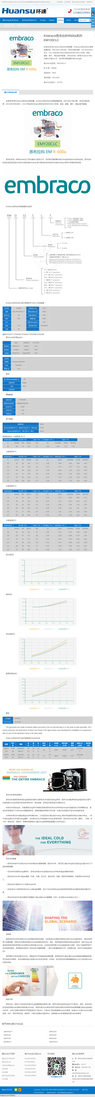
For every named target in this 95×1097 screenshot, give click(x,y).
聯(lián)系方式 (23, 25)
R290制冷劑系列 (30, 1069)
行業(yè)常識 (9, 25)
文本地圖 (5, 1079)
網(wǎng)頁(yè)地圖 (78, 2)
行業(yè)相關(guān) (8, 1065)
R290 (69, 20)
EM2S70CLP (8, 1031)
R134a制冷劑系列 (30, 1065)
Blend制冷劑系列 (30, 1058)
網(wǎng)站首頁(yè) (11, 20)
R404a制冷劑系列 (30, 1072)
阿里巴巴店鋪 (19, 1089)
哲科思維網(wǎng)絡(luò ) (65, 1092)
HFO (76, 20)
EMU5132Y (53, 1038)
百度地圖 (60, 2)
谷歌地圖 (67, 2)
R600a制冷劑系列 (30, 1075)
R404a (51, 20)
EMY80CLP (7, 1042)
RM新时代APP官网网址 (7, 1095)
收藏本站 (89, 2)
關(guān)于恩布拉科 (8, 1058)
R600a (60, 20)
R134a (43, 20)
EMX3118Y (53, 1031)
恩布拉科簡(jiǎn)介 (29, 20)
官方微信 (15, 1089)
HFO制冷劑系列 (30, 1062)
